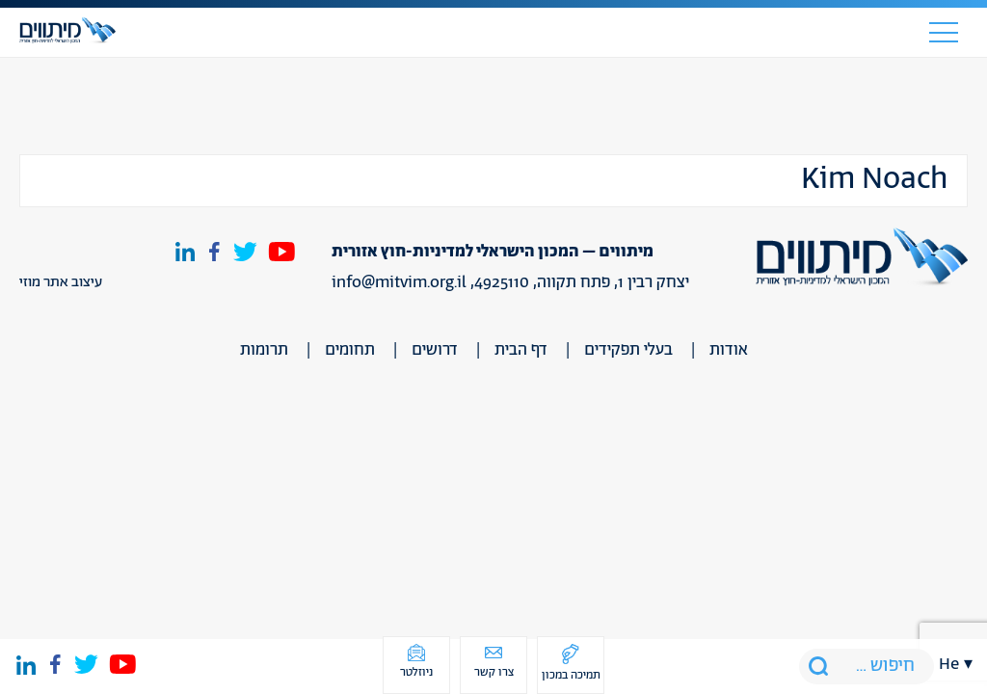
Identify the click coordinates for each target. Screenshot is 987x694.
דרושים (435, 349)
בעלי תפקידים (628, 349)
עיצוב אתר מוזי (60, 282)
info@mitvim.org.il (399, 282)
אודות (728, 349)
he (949, 664)
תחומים (350, 349)
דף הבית (520, 349)
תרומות (264, 349)
